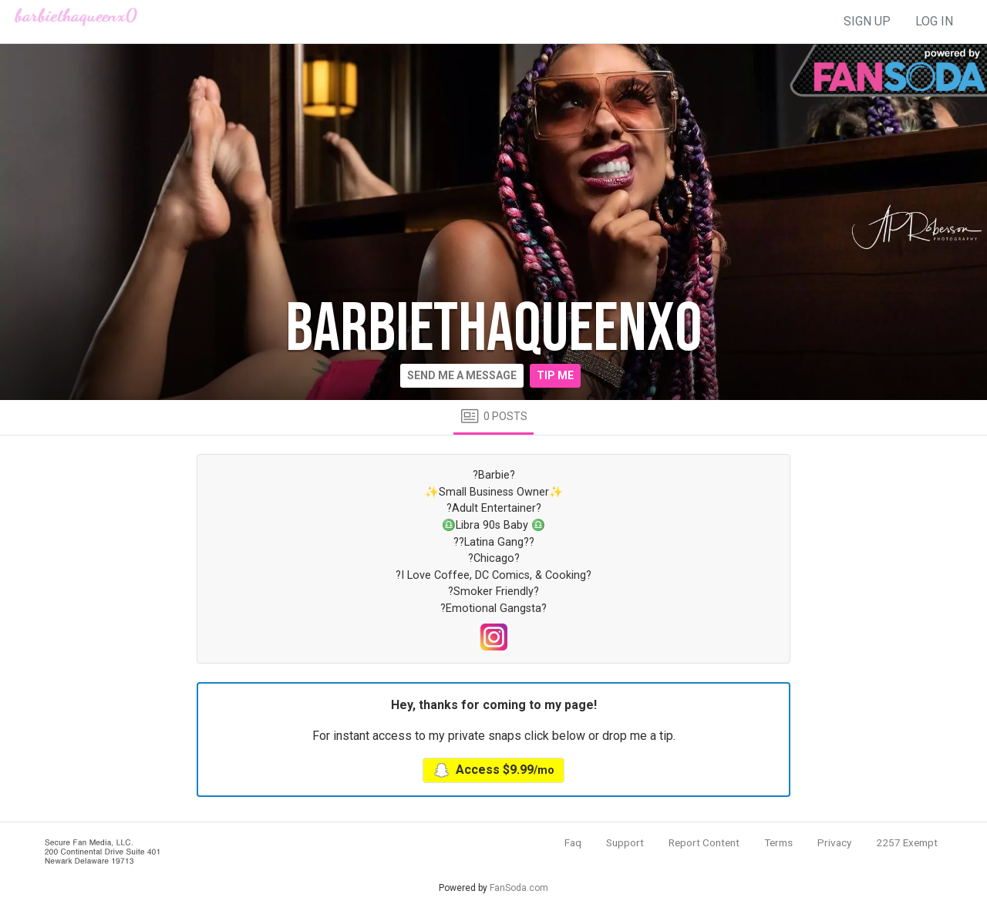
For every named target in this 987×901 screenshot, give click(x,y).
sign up (867, 21)
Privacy (834, 842)
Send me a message (462, 375)
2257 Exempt (907, 842)
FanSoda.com (519, 888)
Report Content (704, 842)
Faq (572, 842)
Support (625, 842)
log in (934, 21)
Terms (778, 842)
